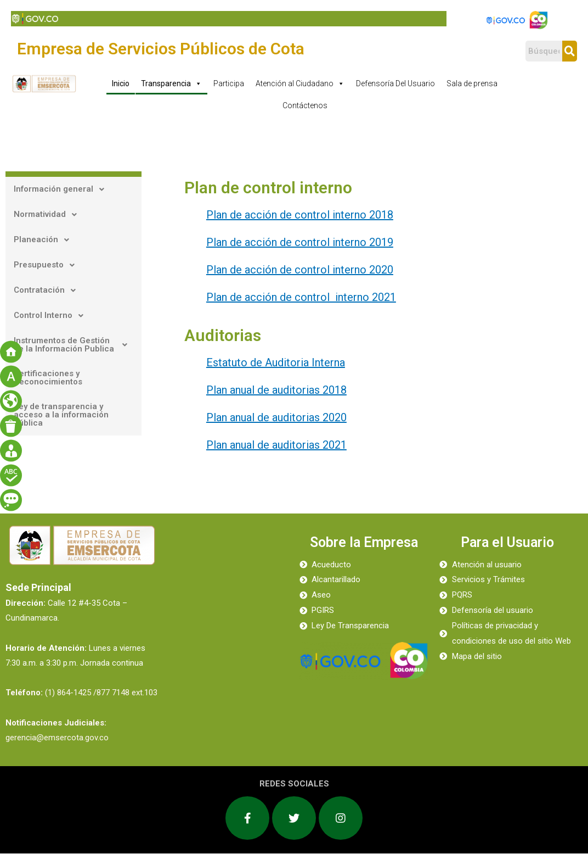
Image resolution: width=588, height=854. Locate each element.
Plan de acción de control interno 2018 (299, 214)
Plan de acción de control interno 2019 (299, 242)
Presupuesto (47, 265)
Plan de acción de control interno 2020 (299, 269)
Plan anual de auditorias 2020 (276, 417)
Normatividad (48, 215)
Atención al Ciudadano (300, 83)
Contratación (48, 290)
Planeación (44, 240)
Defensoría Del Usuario (395, 83)
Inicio (120, 83)
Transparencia (171, 83)
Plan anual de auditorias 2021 (276, 444)
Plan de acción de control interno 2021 (301, 297)
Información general (62, 189)
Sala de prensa (471, 83)
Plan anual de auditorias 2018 (276, 390)
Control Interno (51, 316)
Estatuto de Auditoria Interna (275, 362)
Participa (228, 83)
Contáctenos (304, 105)
